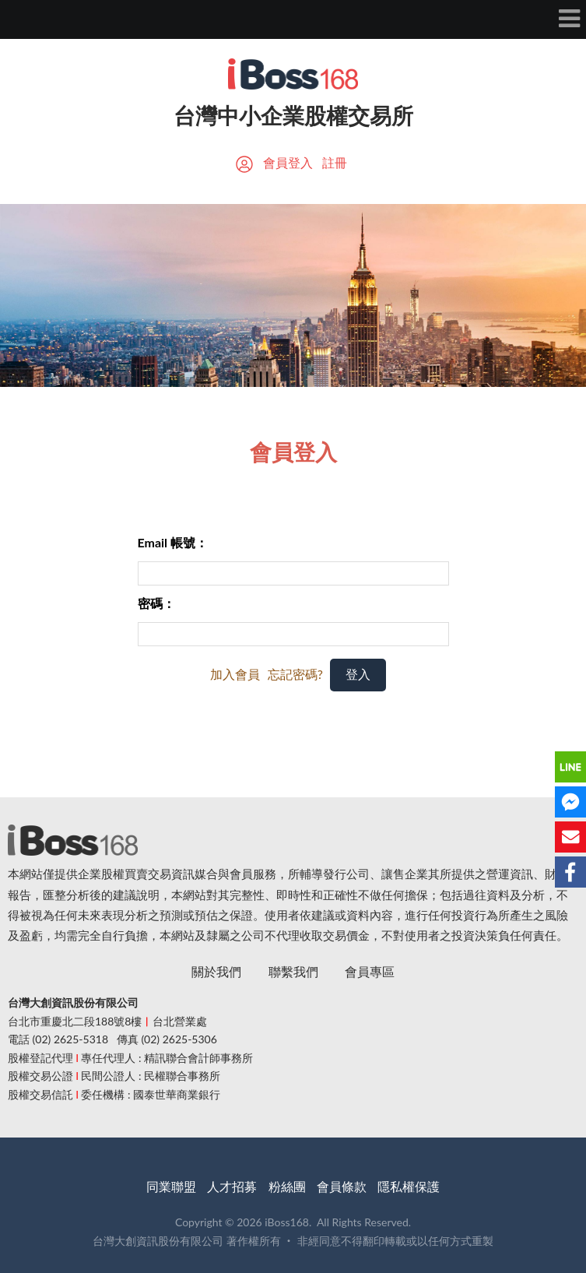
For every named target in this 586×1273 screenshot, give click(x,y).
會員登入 (288, 162)
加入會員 (235, 673)
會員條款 (342, 1186)
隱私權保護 (408, 1186)
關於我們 (216, 971)
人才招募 (232, 1186)
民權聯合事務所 (182, 1075)
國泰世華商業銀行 (176, 1094)
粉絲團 (287, 1186)
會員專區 (370, 971)
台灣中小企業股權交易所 (293, 115)
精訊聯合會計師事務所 (198, 1057)
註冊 (334, 162)
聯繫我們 (293, 971)
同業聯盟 (171, 1186)
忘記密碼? (295, 673)
